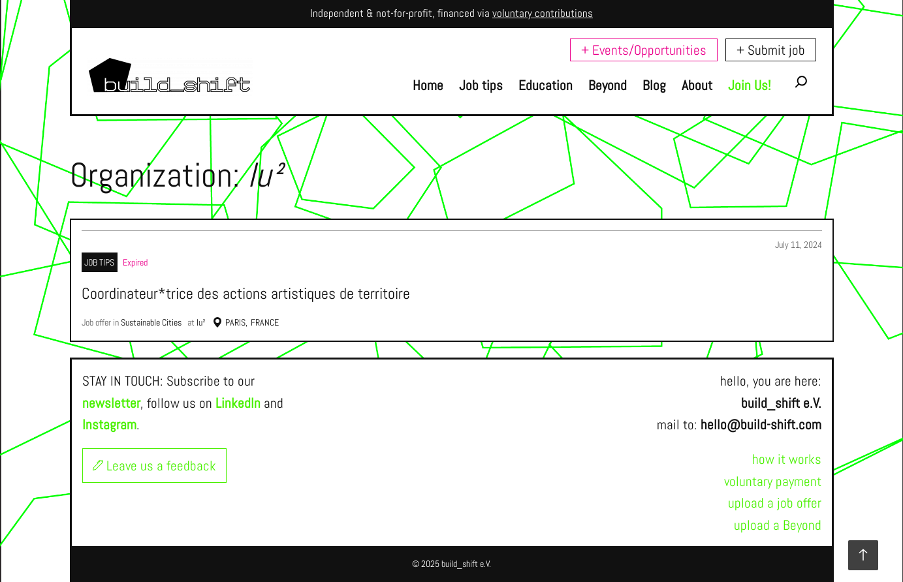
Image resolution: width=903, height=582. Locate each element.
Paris (235, 322)
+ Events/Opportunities (643, 50)
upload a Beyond (777, 525)
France (265, 322)
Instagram (109, 424)
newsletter (111, 403)
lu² (201, 322)
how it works (786, 459)
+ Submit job (771, 50)
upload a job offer (774, 503)
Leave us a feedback (154, 465)
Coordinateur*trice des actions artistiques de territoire (246, 293)
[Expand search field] (801, 85)
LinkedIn (238, 403)
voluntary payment (772, 481)
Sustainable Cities (151, 322)
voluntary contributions (542, 13)
